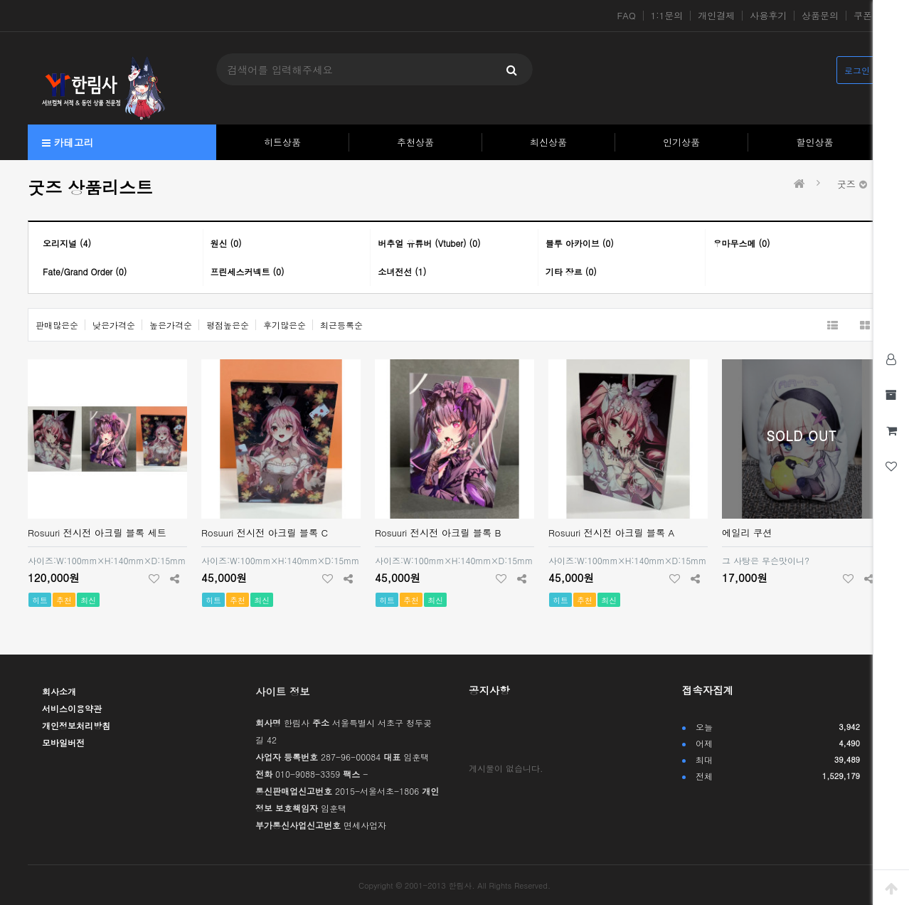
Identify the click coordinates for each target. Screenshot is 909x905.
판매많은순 (57, 324)
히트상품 (282, 142)
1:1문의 (667, 16)
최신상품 (548, 142)
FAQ (626, 16)
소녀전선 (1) (402, 271)
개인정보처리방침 (76, 725)
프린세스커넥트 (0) (248, 271)
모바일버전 (63, 742)
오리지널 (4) (67, 243)
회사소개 (59, 691)
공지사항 (489, 690)
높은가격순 (170, 324)
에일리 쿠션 (747, 532)
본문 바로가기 (0, 0)
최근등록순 (341, 324)
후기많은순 (284, 324)
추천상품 (415, 142)
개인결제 (716, 16)
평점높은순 (227, 324)
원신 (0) (226, 243)
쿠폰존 (867, 16)
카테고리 (68, 142)
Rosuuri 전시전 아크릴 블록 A (611, 532)
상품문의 (820, 16)
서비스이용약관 (72, 708)
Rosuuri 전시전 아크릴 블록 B (438, 532)
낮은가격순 (113, 324)
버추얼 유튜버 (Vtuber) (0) (429, 243)
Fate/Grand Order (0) (85, 271)
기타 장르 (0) (571, 271)
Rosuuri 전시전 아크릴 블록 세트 (97, 532)
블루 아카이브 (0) (580, 243)
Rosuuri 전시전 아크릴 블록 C (264, 532)
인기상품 (681, 142)
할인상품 (815, 142)
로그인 (857, 70)
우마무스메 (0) (741, 243)
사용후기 (768, 16)
